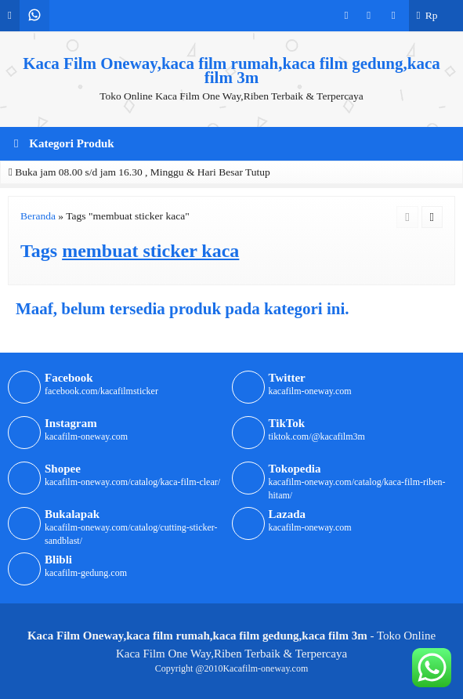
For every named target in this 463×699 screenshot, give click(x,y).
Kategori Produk (64, 143)
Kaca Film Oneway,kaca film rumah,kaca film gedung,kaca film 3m (231, 70)
